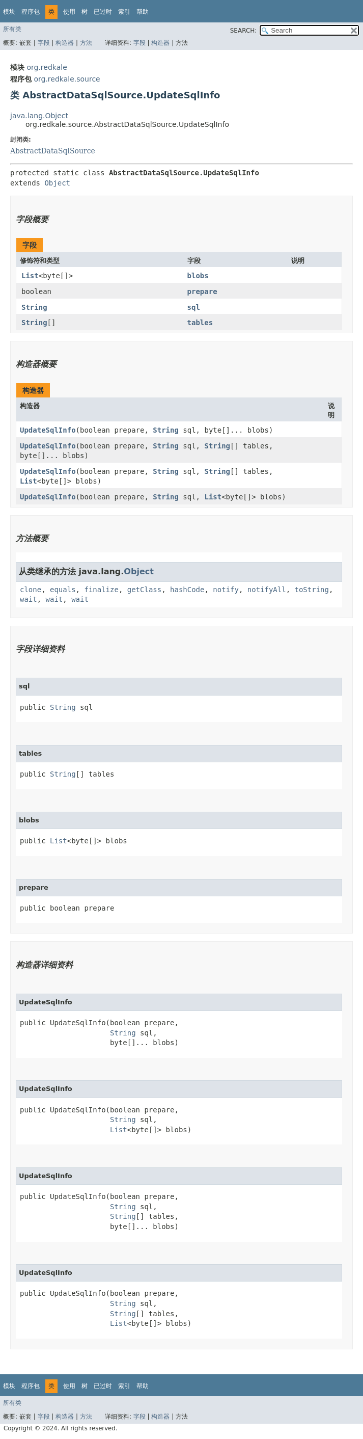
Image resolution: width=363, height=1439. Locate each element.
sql (193, 307)
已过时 (103, 11)
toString (312, 589)
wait (28, 599)
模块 (9, 11)
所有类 (12, 29)
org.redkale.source (67, 79)
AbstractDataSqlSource (52, 151)
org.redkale (46, 67)
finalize (101, 589)
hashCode (187, 589)
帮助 (142, 11)
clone (30, 589)
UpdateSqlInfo (48, 430)
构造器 (64, 42)
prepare (202, 291)
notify (226, 589)
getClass (144, 589)
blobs (198, 276)
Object (57, 183)
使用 (69, 11)
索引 (124, 11)
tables (200, 322)
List (30, 276)
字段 (44, 42)
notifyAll (266, 589)
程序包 (30, 11)
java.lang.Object (39, 116)
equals (63, 589)
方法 (86, 42)
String (34, 307)
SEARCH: (243, 30)
